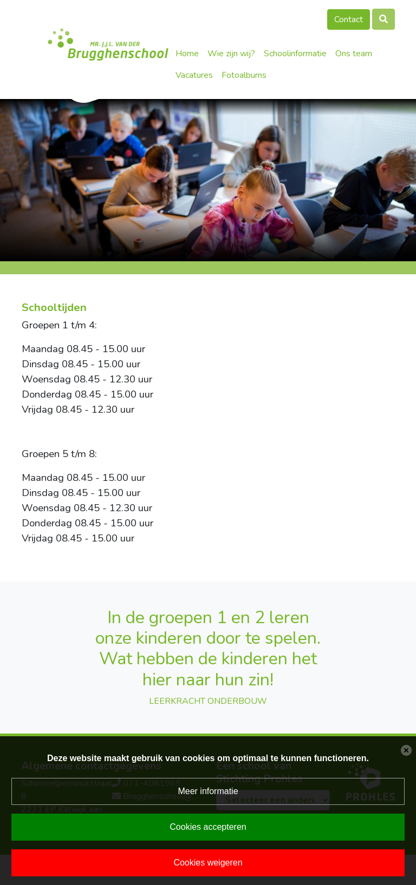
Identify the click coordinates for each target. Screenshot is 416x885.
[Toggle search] (383, 19)
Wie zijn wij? (231, 54)
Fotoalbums (244, 75)
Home (187, 54)
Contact (348, 19)
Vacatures (194, 75)
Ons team (353, 54)
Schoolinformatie (295, 54)
